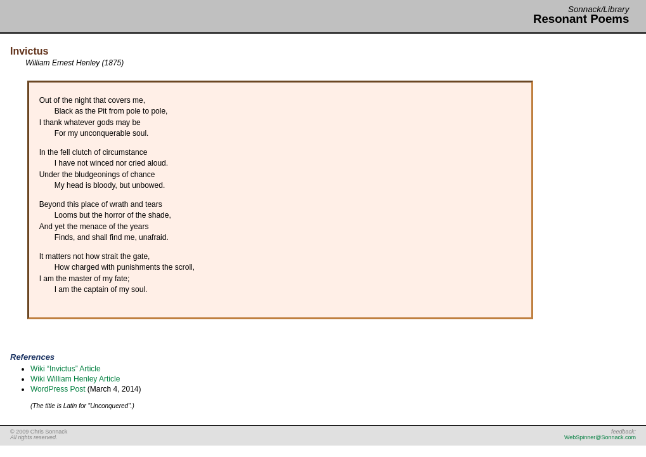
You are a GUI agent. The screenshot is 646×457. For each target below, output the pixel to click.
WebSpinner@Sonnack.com (600, 437)
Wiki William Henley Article (75, 378)
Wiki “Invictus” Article (65, 368)
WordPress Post (57, 389)
